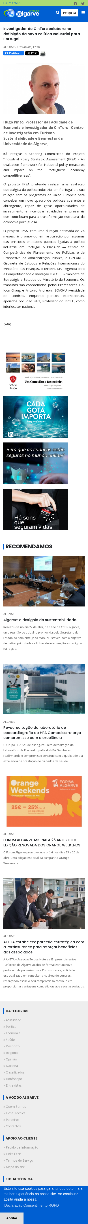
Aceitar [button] (11, 1218)
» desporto (11, 1046)
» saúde (9, 1039)
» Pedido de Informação (20, 1147)
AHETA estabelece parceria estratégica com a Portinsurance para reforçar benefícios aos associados (43, 947)
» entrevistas (12, 1085)
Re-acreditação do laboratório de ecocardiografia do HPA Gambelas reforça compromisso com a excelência (42, 732)
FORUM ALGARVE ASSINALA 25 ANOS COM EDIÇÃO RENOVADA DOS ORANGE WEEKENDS (41, 842)
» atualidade (12, 1020)
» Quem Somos (14, 1106)
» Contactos (12, 1126)
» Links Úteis (12, 1154)
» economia (11, 1033)
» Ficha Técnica (14, 1113)
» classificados (14, 1072)
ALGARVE (9, 614)
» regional (10, 1053)
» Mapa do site (14, 1167)
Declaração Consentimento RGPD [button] (31, 1205)
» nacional (11, 1066)
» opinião (10, 1059)
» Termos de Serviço (18, 1160)
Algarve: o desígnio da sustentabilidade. (40, 619)
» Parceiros (11, 1119)
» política (9, 1026)
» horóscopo (12, 1079)
